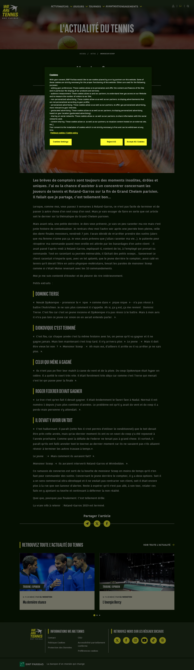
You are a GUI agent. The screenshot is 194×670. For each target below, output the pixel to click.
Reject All (111, 142)
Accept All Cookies (135, 142)
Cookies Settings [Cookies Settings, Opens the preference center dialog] (60, 142)
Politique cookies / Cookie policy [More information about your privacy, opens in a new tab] (64, 133)
